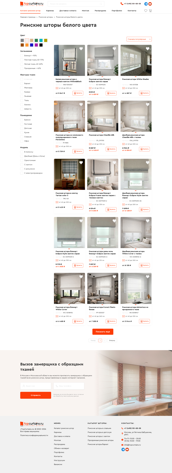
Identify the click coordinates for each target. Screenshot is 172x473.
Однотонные (30, 160)
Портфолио (117, 11)
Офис (26, 141)
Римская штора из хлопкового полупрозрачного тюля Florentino (69, 137)
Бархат (27, 83)
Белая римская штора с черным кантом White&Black (69, 80)
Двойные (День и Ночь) (34, 156)
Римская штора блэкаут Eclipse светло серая (100, 80)
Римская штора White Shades (135, 79)
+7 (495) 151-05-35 (131, 3)
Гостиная (28, 124)
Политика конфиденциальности (34, 435)
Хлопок (27, 105)
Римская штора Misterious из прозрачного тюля (135, 308)
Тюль (26, 100)
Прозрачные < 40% (32, 68)
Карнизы (50, 11)
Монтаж (85, 11)
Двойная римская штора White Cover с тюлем (133, 252)
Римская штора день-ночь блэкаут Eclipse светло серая (102, 252)
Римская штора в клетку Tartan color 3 (67, 194)
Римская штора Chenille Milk (101, 135)
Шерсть (27, 109)
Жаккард (28, 88)
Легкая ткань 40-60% (33, 64)
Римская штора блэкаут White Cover (66, 308)
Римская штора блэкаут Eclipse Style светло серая (68, 252)
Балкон (27, 120)
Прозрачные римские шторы (100, 440)
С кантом (28, 165)
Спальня (27, 137)
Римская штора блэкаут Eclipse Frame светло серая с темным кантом (102, 195)
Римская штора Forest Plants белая (102, 308)
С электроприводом (33, 173)
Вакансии (58, 464)
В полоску (28, 152)
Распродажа (100, 11)
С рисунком (29, 169)
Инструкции (59, 460)
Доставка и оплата (67, 11)
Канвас (27, 92)
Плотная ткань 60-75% (34, 60)
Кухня (26, 132)
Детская (28, 128)
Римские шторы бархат (98, 444)
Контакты (132, 11)
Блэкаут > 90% (30, 56)
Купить (79, 93)
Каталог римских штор (30, 11)
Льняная (27, 96)
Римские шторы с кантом (99, 436)
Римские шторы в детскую (100, 432)
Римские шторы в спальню (99, 428)
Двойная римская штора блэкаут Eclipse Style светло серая (135, 195)
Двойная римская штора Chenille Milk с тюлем (133, 136)
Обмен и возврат (61, 448)
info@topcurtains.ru (132, 445)
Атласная (28, 79)
